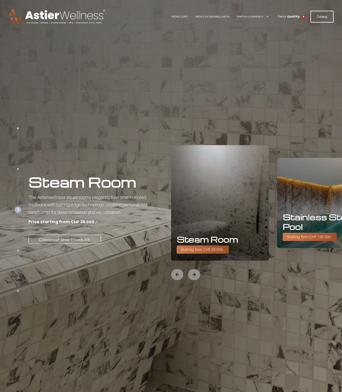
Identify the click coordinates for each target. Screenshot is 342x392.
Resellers (180, 16)
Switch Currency (254, 16)
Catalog (322, 16)
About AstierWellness (212, 16)
